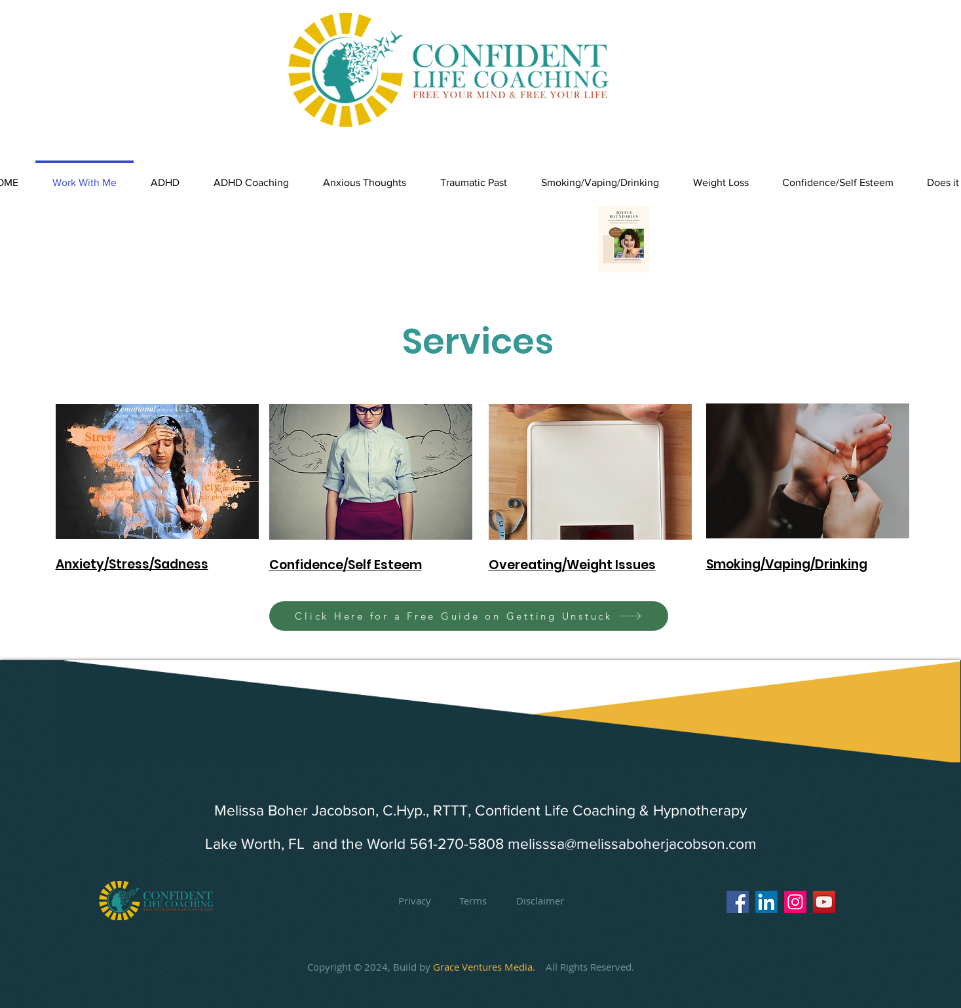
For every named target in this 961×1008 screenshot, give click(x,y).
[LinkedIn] (766, 902)
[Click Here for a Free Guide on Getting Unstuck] (468, 616)
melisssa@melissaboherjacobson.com (632, 843)
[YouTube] (824, 902)
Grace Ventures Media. (489, 966)
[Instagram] (795, 902)
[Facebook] (737, 902)
